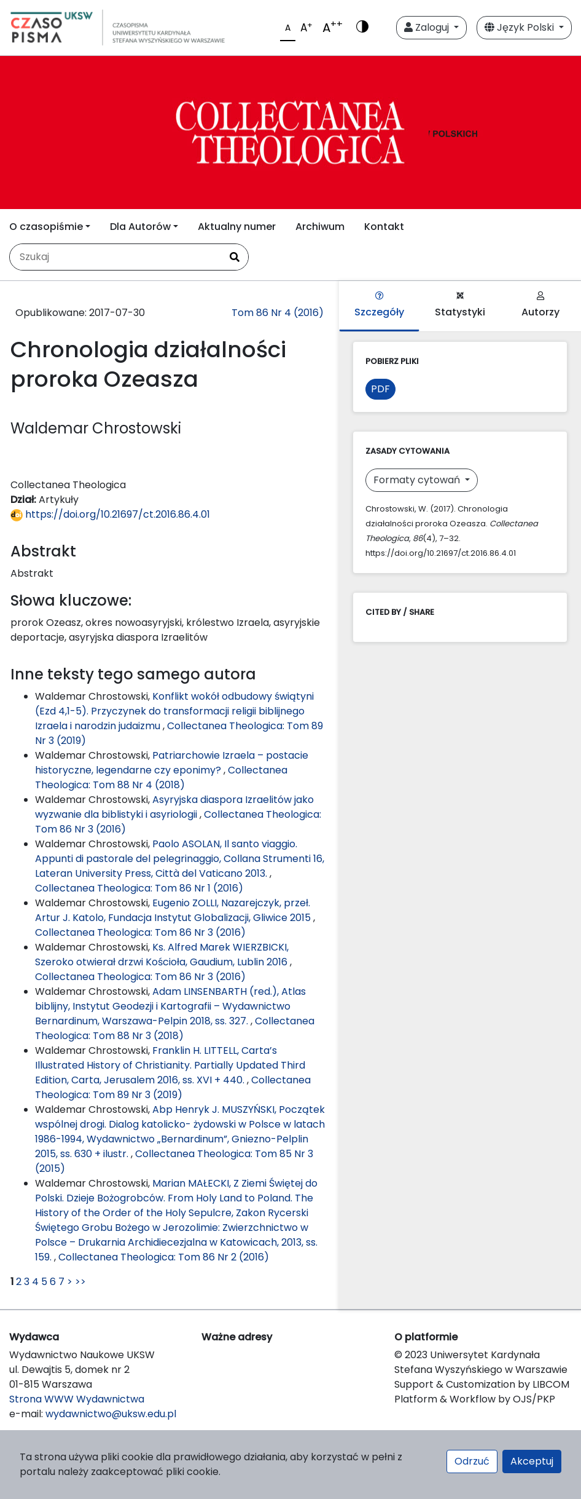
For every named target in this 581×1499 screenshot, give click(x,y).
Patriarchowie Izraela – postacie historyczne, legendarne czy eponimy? (171, 762)
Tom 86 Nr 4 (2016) (278, 313)
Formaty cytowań (417, 480)
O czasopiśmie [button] (46, 227)
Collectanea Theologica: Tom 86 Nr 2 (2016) (163, 1257)
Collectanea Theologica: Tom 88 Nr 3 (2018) (174, 1028)
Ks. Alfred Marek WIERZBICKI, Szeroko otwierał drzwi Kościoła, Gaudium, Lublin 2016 (162, 954)
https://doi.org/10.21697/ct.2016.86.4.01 (110, 514)
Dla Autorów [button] (140, 227)
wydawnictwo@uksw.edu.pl (110, 1414)
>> (80, 1282)
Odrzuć (471, 1461)
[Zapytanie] (115, 257)
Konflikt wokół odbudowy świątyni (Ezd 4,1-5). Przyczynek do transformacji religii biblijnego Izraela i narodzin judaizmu (174, 711)
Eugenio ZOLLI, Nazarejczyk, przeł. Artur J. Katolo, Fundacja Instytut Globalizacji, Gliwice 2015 (174, 910)
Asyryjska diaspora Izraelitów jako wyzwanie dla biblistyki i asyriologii (174, 807)
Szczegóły (379, 305)
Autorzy (540, 305)
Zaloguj (427, 27)
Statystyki (460, 305)
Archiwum (320, 227)
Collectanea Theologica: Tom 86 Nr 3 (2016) (140, 932)
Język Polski (520, 27)
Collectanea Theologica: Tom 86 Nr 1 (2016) (139, 888)
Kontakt (384, 227)
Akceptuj (531, 1461)
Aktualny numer (237, 227)
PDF (380, 389)
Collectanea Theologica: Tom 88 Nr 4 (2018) (161, 777)
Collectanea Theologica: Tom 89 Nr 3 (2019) (173, 1087)
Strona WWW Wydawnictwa (76, 1399)
